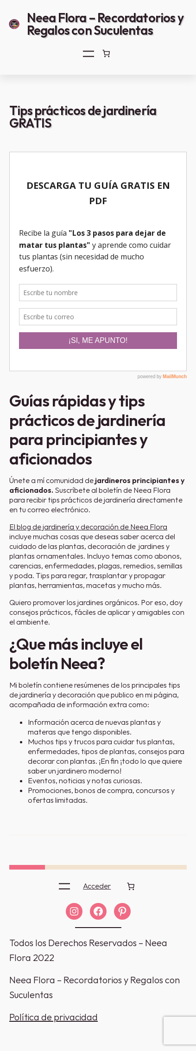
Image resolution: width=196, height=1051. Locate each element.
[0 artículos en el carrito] (106, 53)
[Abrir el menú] (88, 53)
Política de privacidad (53, 1017)
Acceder (97, 885)
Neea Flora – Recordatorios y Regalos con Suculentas (105, 24)
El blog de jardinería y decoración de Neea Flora (88, 526)
